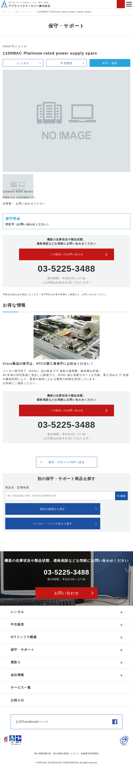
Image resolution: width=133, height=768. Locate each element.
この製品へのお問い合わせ (66, 254)
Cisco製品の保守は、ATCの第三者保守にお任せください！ (48, 363)
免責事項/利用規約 (89, 753)
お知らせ (17, 700)
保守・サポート (23, 11)
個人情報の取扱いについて (66, 753)
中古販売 (66, 63)
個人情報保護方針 (42, 753)
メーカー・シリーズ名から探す (52, 523)
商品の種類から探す (52, 509)
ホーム (6, 11)
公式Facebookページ (32, 721)
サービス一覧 (21, 687)
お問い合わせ (121, 4)
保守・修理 (109, 63)
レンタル (23, 63)
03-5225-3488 (66, 269)
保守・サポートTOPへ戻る (66, 462)
